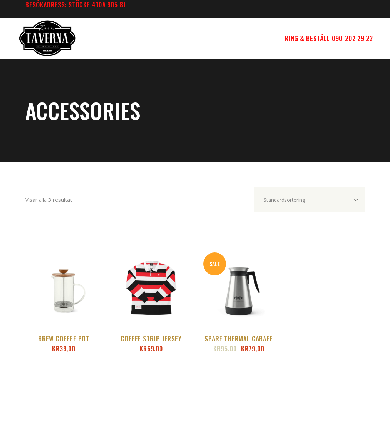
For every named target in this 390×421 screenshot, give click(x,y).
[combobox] (309, 199)
